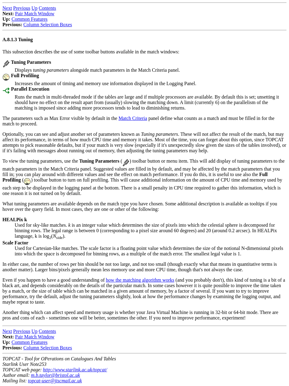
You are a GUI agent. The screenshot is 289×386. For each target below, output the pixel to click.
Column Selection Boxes (48, 24)
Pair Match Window (34, 13)
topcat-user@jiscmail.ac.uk (55, 380)
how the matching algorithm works (140, 280)
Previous (21, 8)
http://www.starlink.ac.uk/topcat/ (75, 369)
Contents (47, 8)
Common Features (30, 19)
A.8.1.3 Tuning (17, 39)
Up (34, 8)
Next (7, 8)
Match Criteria (133, 118)
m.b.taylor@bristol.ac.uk (55, 375)
